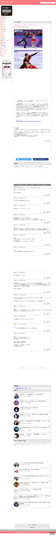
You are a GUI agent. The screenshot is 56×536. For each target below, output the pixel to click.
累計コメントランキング (26, 444)
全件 (28, 187)
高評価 (3, 26)
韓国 (20, 388)
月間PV (3, 20)
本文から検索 (25, 392)
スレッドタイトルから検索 (18, 392)
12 (14, 316)
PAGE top (52, 533)
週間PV (4, 18)
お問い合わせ (34, 530)
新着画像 (4, 42)
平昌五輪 (17, 388)
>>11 (15, 319)
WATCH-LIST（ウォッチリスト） (27, 532)
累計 (3, 37)
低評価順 (34, 187)
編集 (39, 187)
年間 (3, 35)
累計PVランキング (31, 443)
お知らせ (29, 530)
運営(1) (3, 55)
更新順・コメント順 (27, 442)
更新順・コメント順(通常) (18, 187)
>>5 (14, 237)
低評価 (3, 28)
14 (14, 333)
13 (14, 324)
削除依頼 (41, 530)
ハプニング (26, 388)
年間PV (3, 22)
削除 (37, 187)
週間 (4, 31)
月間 (3, 33)
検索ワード (4, 44)
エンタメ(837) (5, 50)
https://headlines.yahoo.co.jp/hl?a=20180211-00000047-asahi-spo (28, 121)
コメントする (20, 184)
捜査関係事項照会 (46, 530)
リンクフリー (23, 530)
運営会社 (12, 530)
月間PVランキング (18, 443)
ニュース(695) (4, 47)
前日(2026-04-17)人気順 (41, 442)
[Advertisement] (35, 13)
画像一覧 (44, 184)
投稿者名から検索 (30, 392)
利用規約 (8, 530)
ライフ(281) (4, 53)
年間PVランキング (24, 443)
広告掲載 (38, 530)
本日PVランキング (34, 442)
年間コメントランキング (18, 444)
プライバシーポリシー (17, 530)
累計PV (3, 24)
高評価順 (31, 187)
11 (14, 306)
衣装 (22, 388)
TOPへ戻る (32, 527)
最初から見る (25, 187)
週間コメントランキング (38, 443)
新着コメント (5, 40)
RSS (27, 530)
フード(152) (3, 52)
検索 (32, 184)
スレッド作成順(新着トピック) (18, 442)
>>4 (14, 227)
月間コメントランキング (46, 443)
